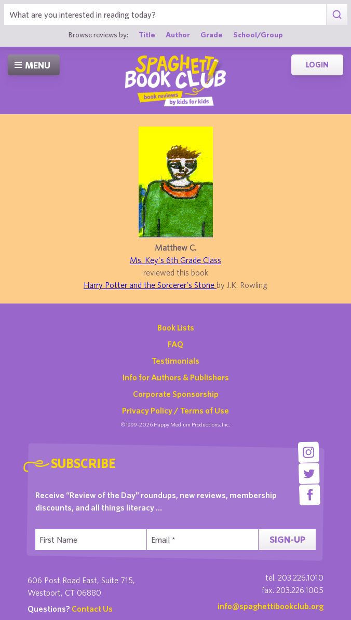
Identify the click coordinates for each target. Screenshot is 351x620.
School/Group (258, 34)
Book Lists (175, 327)
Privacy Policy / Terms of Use (175, 410)
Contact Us (92, 608)
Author (178, 34)
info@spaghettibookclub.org (270, 606)
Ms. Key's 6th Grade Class (175, 260)
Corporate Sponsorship (176, 393)
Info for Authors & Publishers (176, 377)
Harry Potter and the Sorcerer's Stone (150, 285)
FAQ (175, 344)
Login (317, 64)
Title (147, 34)
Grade (211, 34)
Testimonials (175, 360)
